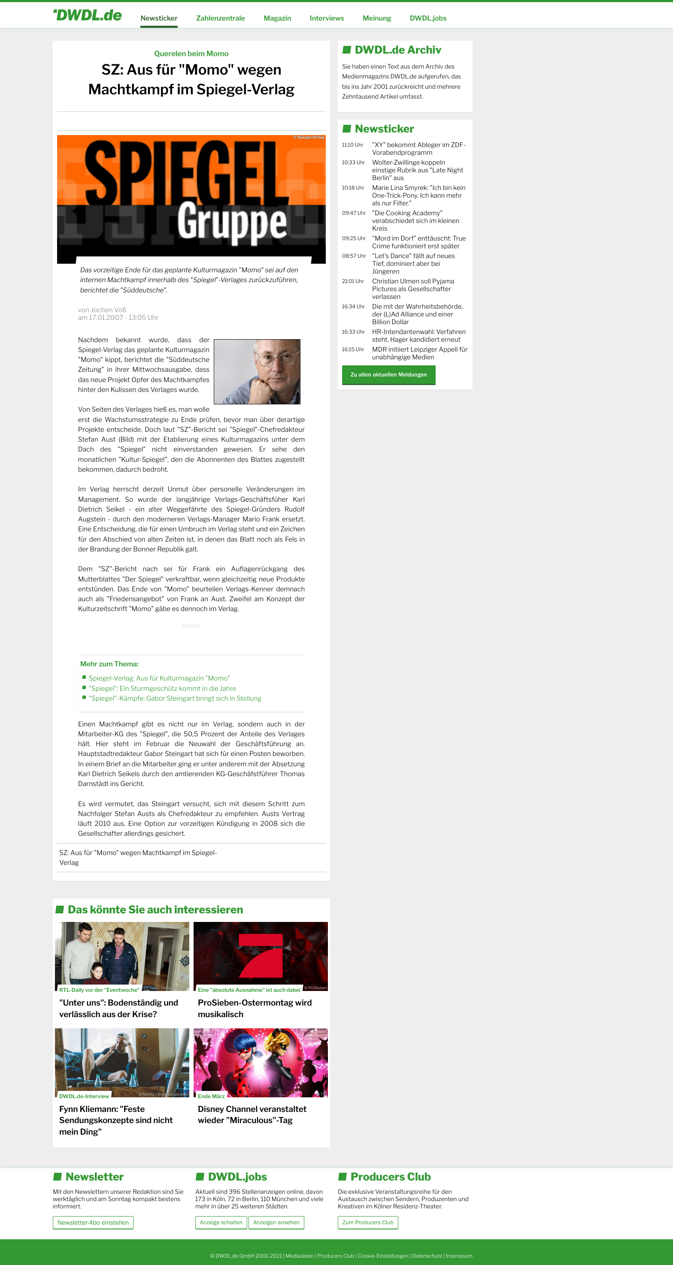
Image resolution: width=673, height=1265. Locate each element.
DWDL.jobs (428, 18)
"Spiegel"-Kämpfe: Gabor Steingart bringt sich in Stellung (175, 698)
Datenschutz (427, 1256)
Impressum (459, 1256)
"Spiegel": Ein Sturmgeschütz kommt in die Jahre (162, 688)
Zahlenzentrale (220, 18)
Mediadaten (299, 1256)
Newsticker (158, 18)
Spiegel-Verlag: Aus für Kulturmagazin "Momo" (159, 678)
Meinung (377, 18)
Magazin (277, 18)
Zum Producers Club (368, 1222)
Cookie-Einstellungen (383, 1256)
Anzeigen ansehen (276, 1222)
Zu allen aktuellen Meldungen (389, 374)
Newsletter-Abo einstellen (93, 1222)
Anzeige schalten (221, 1222)
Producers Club (336, 1256)
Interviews (327, 18)
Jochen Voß (108, 310)
